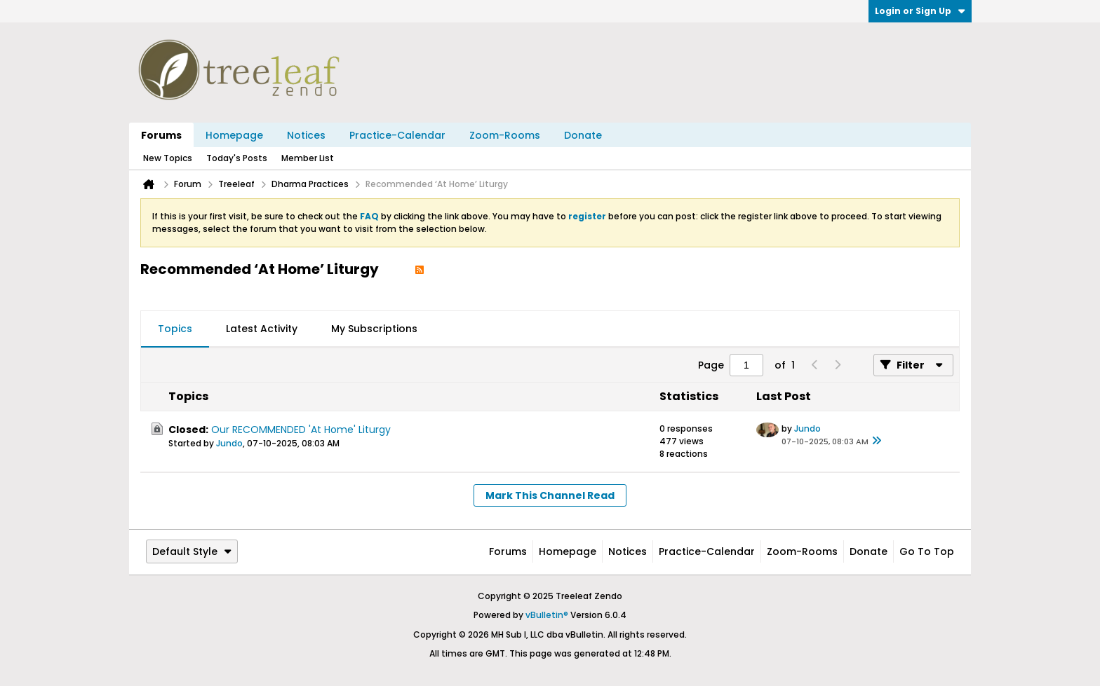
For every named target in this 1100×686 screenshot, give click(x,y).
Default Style (192, 551)
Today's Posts (236, 158)
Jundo (229, 443)
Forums (161, 135)
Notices (306, 135)
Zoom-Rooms (504, 135)
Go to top (926, 551)
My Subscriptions (374, 329)
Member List (307, 158)
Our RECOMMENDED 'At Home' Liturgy (301, 430)
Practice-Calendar (397, 135)
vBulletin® (546, 615)
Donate (583, 135)
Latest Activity (261, 329)
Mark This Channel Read (550, 495)
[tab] (175, 329)
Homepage (234, 135)
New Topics (167, 158)
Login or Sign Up (920, 11)
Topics (175, 329)
